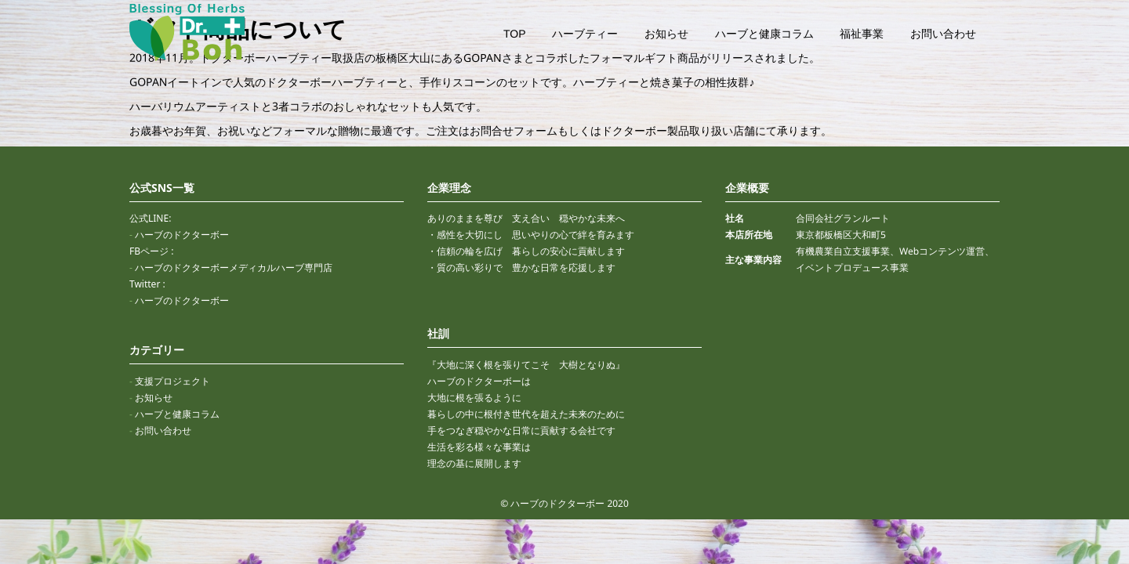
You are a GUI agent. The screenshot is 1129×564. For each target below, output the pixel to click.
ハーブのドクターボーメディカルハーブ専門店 (233, 267)
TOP (514, 33)
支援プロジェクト (172, 381)
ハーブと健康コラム (764, 33)
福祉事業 (862, 33)
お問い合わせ (943, 33)
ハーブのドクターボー (182, 234)
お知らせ (666, 33)
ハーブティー (585, 33)
